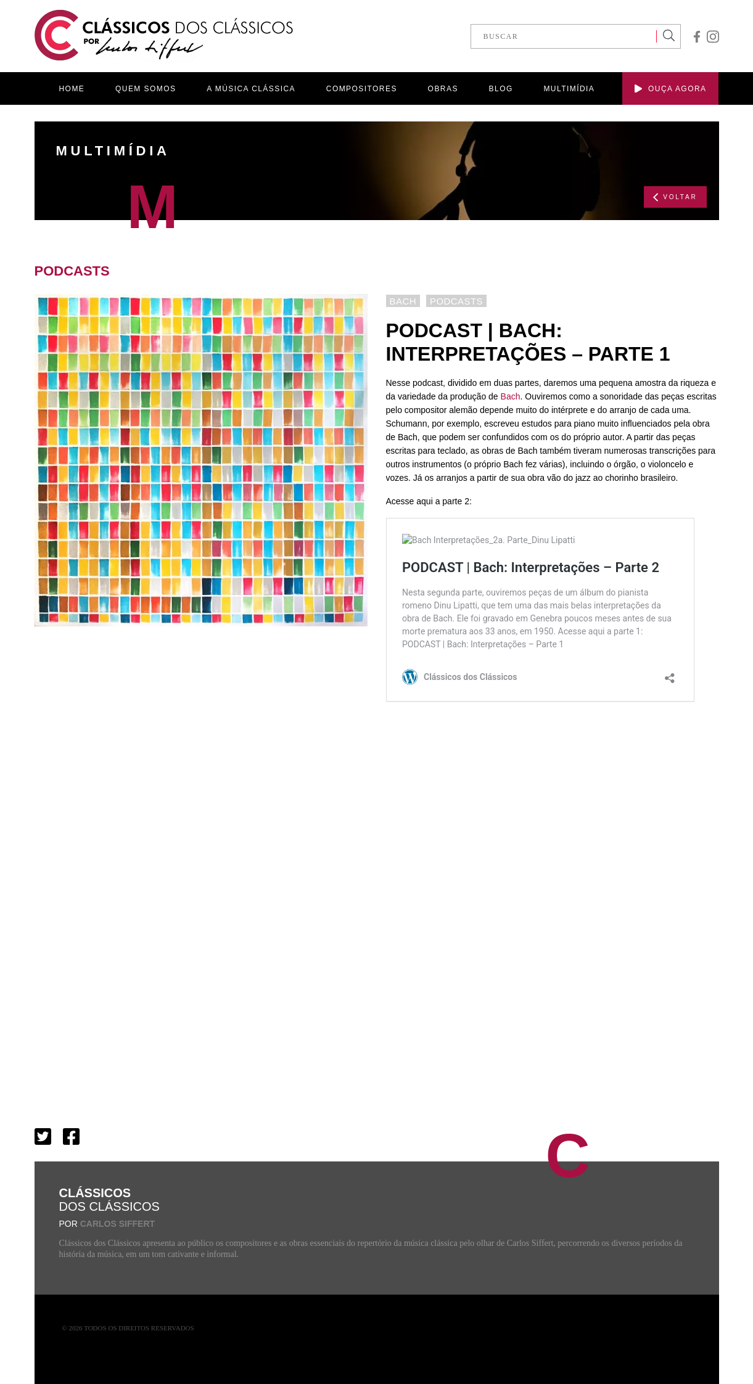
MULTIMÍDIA (569, 88)
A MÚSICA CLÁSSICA (251, 88)
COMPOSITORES (361, 88)
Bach (511, 396)
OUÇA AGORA (670, 88)
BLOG (501, 88)
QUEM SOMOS (145, 88)
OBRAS (443, 88)
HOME (72, 88)
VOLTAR (675, 197)
